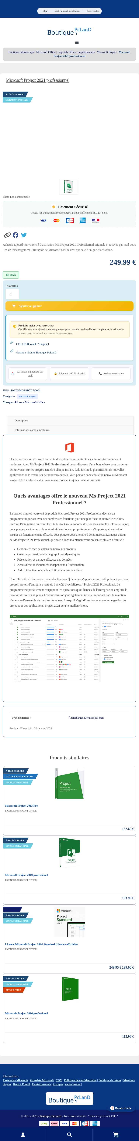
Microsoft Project (107, 52)
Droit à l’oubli (21, 1084)
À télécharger (76, 717)
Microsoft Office (45, 52)
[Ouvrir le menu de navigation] (77, 42)
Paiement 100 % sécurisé (72, 373)
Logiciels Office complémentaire (76, 52)
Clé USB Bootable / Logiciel (32, 344)
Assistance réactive (113, 373)
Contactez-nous (41, 1084)
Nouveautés (93, 10)
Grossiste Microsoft (42, 1080)
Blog (45, 10)
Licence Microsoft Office (30, 402)
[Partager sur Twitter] (25, 234)
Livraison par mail (94, 717)
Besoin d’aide (123, 1108)
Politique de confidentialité (80, 1080)
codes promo (72, 1084)
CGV (59, 1080)
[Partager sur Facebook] (17, 234)
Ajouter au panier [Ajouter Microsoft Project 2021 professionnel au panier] (27, 306)
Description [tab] (21, 420)
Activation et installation (67, 10)
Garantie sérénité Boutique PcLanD (36, 352)
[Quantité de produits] (12, 294)
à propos (58, 1084)
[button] (8, 234)
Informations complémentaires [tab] (32, 429)
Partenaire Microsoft (15, 1080)
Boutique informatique (21, 52)
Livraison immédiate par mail (30, 373)
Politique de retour (110, 1080)
